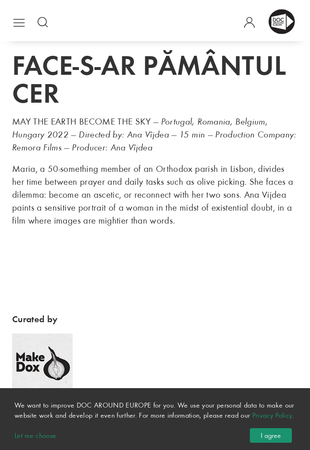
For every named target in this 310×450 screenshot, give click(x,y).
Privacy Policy (272, 415)
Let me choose (36, 435)
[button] (19, 21)
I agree (271, 435)
